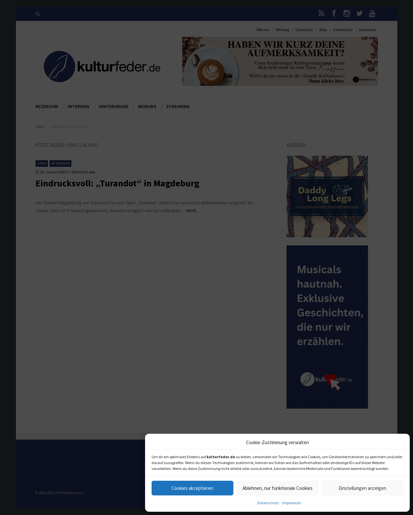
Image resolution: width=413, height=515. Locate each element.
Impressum (291, 502)
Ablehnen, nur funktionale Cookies (278, 488)
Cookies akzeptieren (192, 488)
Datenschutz (268, 502)
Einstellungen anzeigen (362, 488)
